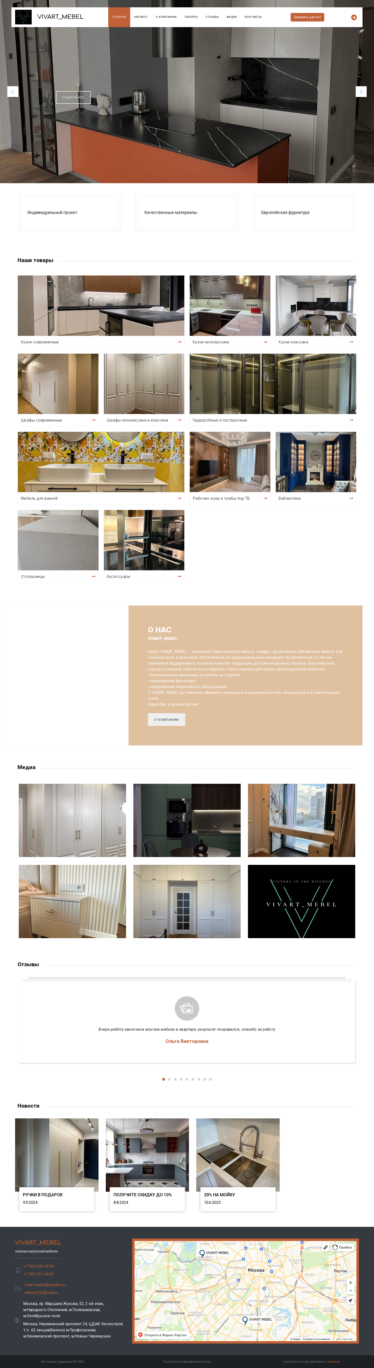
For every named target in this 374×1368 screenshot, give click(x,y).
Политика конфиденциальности (187, 1361)
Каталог (141, 17)
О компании (166, 17)
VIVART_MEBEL (49, 17)
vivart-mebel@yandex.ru (44, 1285)
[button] (12, 91)
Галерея (191, 17)
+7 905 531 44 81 (39, 1274)
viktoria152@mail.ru (41, 1292)
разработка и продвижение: (312, 1361)
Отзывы (212, 17)
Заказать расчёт (307, 17)
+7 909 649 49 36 (39, 1266)
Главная (119, 17)
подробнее (73, 97)
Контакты (253, 17)
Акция (231, 17)
